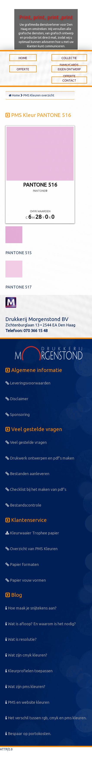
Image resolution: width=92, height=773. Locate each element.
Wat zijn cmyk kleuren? (26, 655)
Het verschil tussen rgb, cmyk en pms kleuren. (46, 718)
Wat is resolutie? (21, 639)
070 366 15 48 (35, 330)
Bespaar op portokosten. (28, 733)
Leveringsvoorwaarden (27, 383)
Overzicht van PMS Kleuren (31, 548)
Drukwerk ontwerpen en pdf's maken (39, 458)
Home (14, 95)
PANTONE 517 (18, 287)
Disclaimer (16, 399)
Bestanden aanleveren (27, 473)
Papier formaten (22, 564)
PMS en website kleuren (27, 702)
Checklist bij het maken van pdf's (35, 489)
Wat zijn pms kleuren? (25, 686)
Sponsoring (17, 414)
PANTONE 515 (18, 252)
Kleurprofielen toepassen (29, 671)
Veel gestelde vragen (26, 442)
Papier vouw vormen (25, 580)
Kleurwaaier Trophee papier (32, 533)
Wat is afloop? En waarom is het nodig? (40, 624)
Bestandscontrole (23, 505)
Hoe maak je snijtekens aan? (30, 608)
